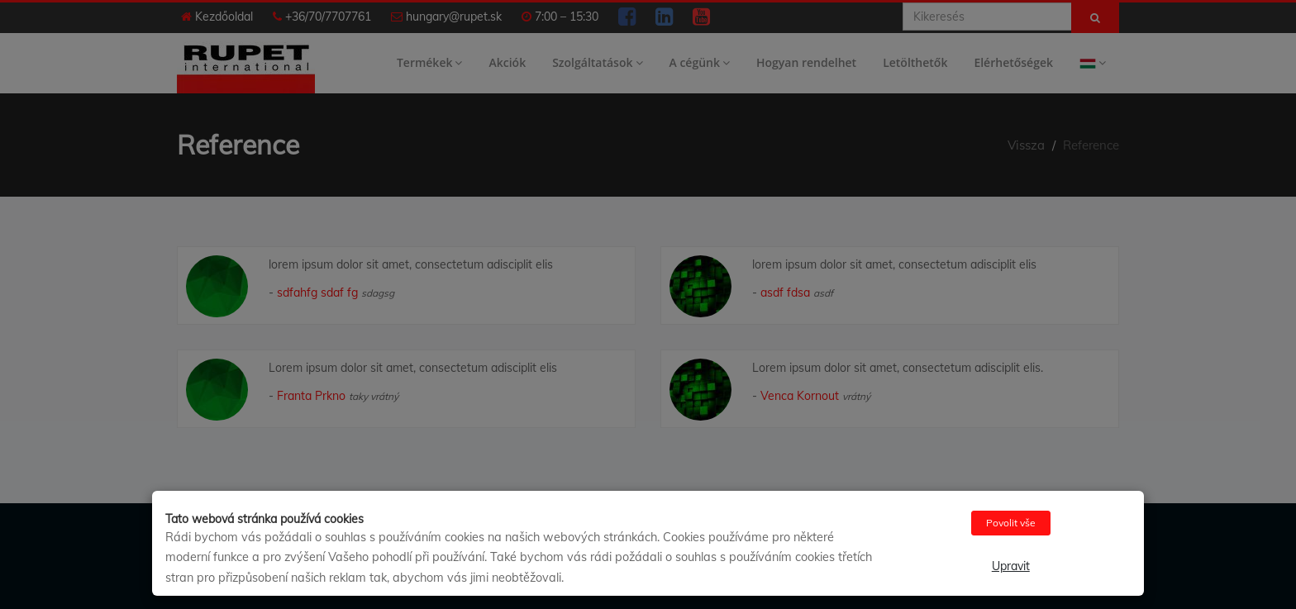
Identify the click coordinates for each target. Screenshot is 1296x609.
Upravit (1011, 566)
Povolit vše (1011, 522)
